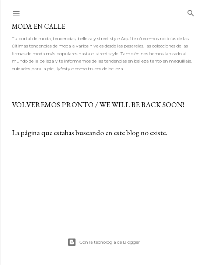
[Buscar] (190, 11)
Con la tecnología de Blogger (103, 242)
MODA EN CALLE (38, 26)
